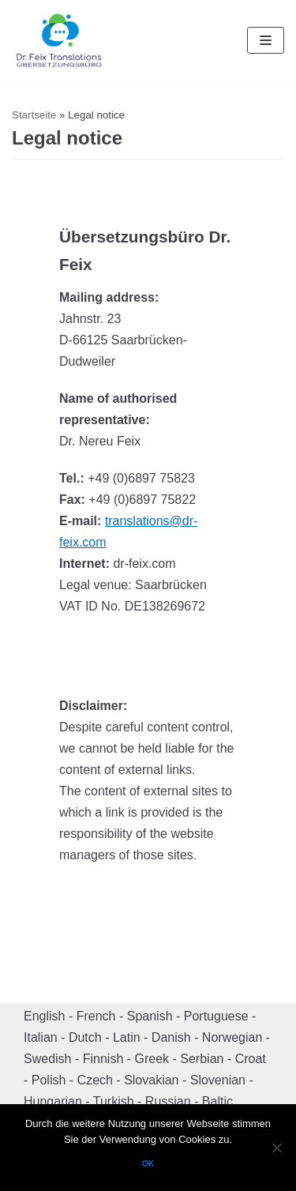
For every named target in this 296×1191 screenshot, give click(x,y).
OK (148, 1163)
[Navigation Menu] (265, 40)
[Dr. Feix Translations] (59, 40)
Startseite (34, 115)
